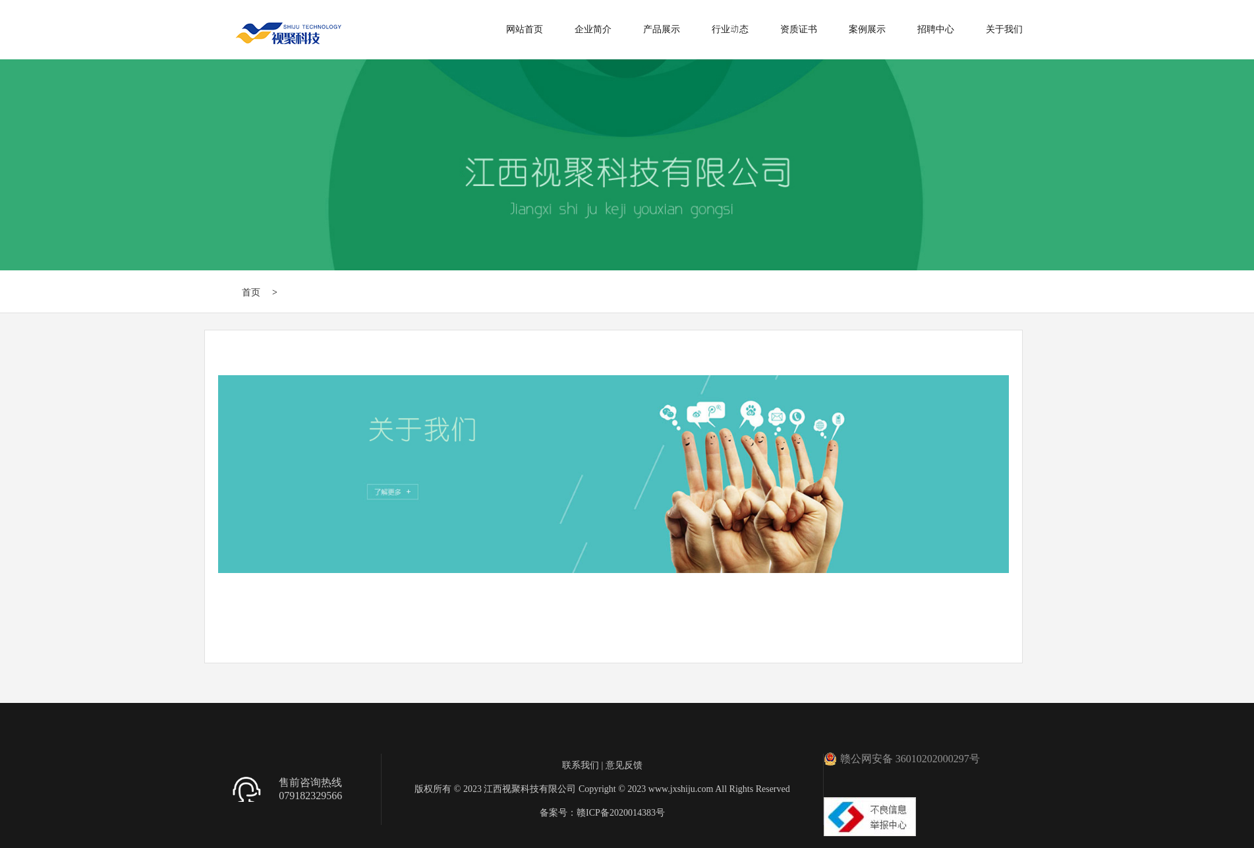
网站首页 (524, 28)
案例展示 (867, 28)
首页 (251, 292)
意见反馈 (624, 765)
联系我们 (580, 765)
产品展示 (661, 28)
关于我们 (1004, 28)
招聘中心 (935, 28)
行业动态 (730, 28)
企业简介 (593, 28)
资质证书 (798, 28)
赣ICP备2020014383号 (621, 813)
